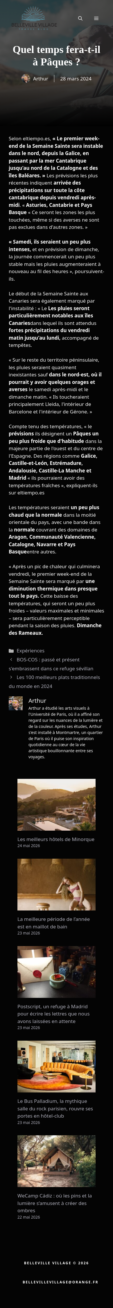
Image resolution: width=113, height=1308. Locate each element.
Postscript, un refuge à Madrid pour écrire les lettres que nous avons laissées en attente (53, 1013)
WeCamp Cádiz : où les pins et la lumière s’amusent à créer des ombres (54, 1203)
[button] (80, 18)
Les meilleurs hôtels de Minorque (55, 839)
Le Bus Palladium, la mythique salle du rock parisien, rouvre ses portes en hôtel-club (55, 1108)
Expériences (30, 650)
